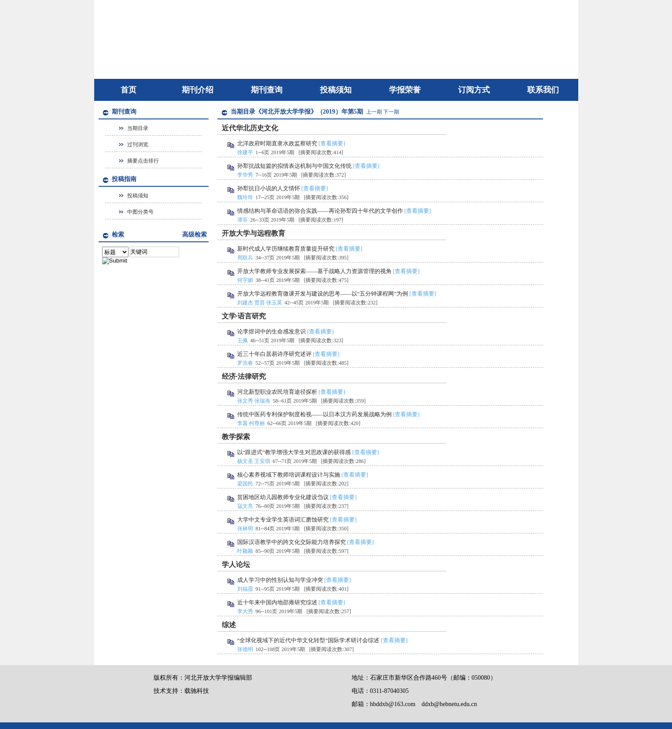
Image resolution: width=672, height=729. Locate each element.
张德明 (245, 649)
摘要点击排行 (143, 161)
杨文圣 (245, 461)
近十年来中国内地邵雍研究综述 (277, 602)
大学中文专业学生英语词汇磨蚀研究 (283, 519)
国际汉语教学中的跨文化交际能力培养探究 (291, 542)
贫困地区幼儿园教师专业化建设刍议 (283, 497)
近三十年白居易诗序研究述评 (274, 354)
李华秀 (245, 175)
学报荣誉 (405, 89)
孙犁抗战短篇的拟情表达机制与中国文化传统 (294, 166)
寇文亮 (245, 506)
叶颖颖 (245, 551)
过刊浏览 (137, 144)
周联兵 (245, 258)
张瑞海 (262, 401)
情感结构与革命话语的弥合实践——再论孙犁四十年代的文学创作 (320, 210)
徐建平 (245, 152)
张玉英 (274, 303)
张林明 (245, 528)
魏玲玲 (245, 197)
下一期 (391, 112)
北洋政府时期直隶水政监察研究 (277, 143)
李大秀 (245, 611)
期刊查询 (267, 89)
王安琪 (262, 461)
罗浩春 (245, 363)
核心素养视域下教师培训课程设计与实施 (288, 474)
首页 (128, 89)
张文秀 (245, 401)
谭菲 (242, 220)
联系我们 (543, 89)
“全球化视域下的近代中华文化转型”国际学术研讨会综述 (308, 640)
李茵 (242, 423)
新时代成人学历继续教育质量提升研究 (285, 248)
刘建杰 (245, 303)
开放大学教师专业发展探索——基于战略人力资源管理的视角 (314, 271)
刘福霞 (245, 589)
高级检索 (194, 234)
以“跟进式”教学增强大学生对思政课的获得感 (294, 452)
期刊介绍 (197, 89)
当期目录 (137, 128)
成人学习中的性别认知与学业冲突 (280, 580)
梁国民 (245, 484)
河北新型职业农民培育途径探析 (277, 392)
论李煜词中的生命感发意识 (271, 331)
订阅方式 (474, 89)
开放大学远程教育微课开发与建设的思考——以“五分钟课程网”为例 (322, 293)
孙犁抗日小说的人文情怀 (268, 188)
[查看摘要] (332, 143)
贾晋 (259, 303)
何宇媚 (245, 280)
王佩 (242, 340)
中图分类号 (140, 212)
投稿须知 (336, 89)
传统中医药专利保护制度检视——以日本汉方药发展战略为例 (314, 414)
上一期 (374, 112)
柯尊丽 (257, 423)
